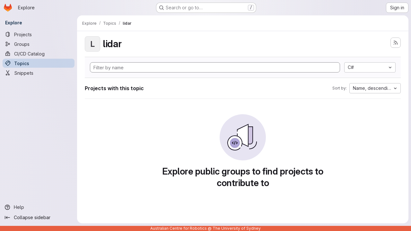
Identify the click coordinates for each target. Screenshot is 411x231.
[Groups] (38, 43)
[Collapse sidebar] (38, 217)
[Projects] (38, 34)
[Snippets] (38, 72)
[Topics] (38, 63)
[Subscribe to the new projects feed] (395, 43)
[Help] (38, 207)
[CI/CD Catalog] (38, 53)
